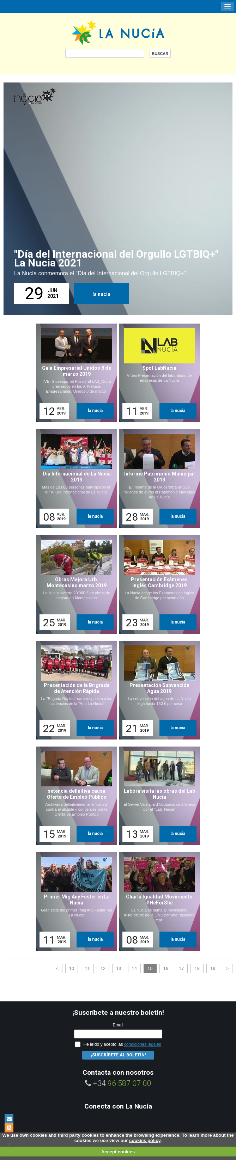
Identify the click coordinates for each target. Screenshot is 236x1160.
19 (212, 968)
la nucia (101, 294)
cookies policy (145, 1140)
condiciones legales (142, 1044)
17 (181, 968)
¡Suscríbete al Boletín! (118, 1054)
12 (103, 968)
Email (118, 1025)
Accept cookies (118, 1151)
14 (134, 968)
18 (196, 968)
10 (71, 968)
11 (87, 968)
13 (118, 968)
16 (165, 968)
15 (149, 968)
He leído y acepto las (122, 1044)
